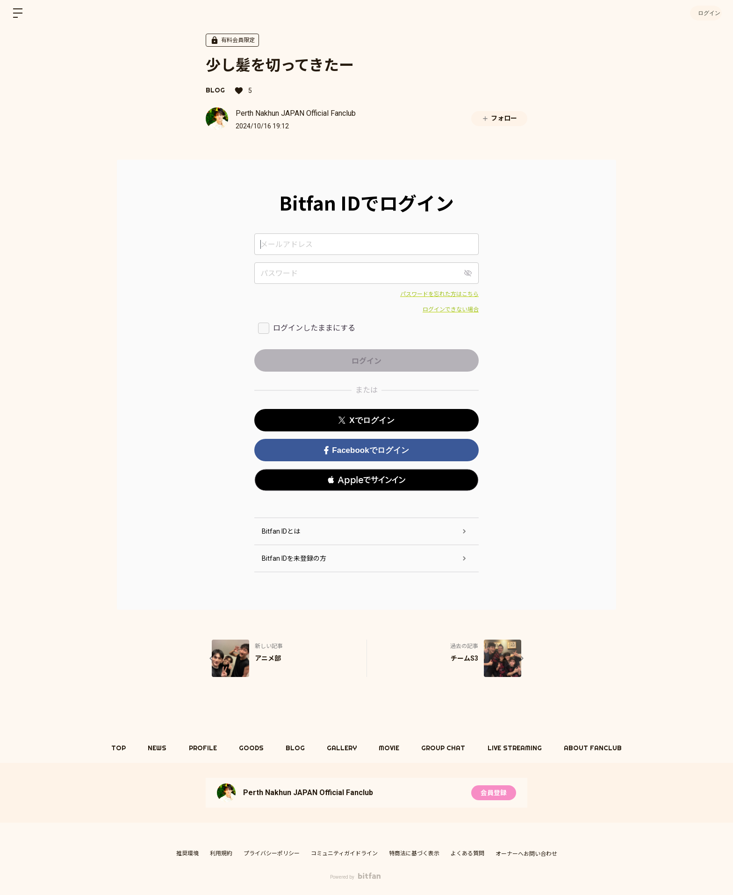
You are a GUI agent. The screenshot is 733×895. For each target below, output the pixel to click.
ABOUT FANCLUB (599, 748)
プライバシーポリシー (272, 853)
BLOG (215, 90)
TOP (113, 748)
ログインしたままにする (314, 328)
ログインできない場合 (451, 309)
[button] (366, 480)
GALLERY (343, 748)
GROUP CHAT (447, 748)
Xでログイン (366, 420)
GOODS (249, 748)
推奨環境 (187, 853)
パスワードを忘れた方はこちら (439, 294)
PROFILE (200, 748)
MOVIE (391, 748)
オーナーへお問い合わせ (526, 854)
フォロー (499, 118)
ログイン (705, 12)
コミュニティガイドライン (344, 853)
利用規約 (221, 853)
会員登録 (494, 792)
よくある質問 (467, 853)
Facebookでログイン (366, 450)
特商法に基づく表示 (414, 853)
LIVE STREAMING (519, 748)
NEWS (153, 748)
